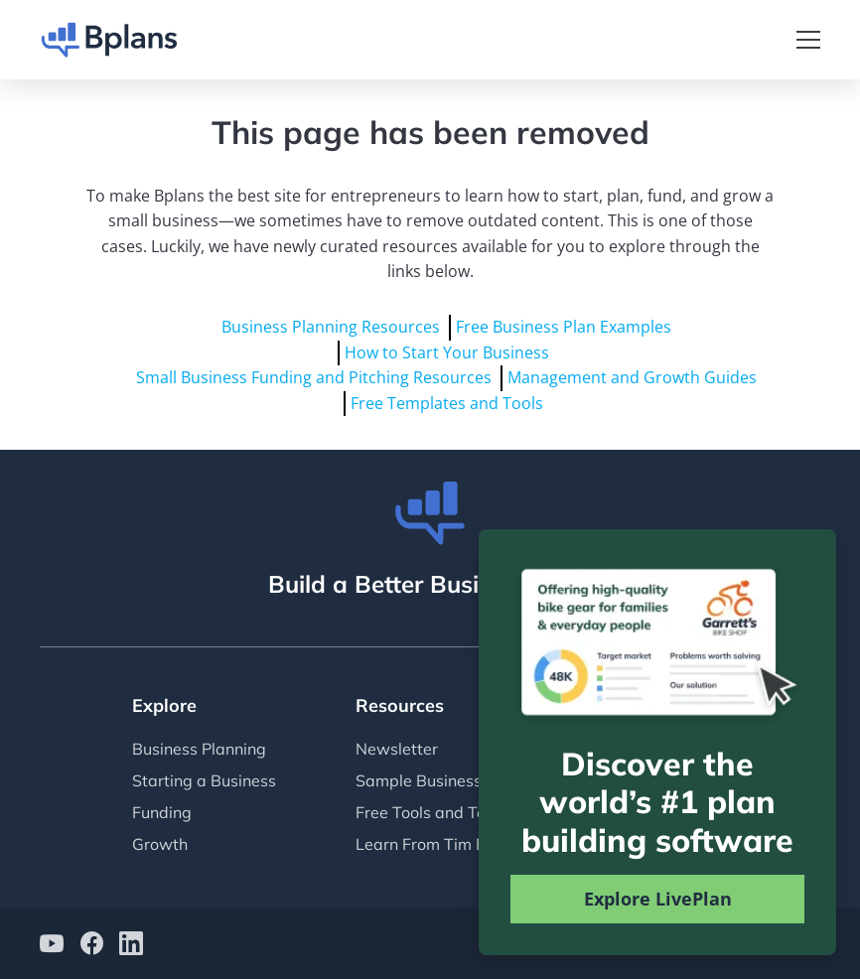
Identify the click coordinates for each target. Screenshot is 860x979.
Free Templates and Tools (447, 403)
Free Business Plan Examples (563, 327)
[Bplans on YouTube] (52, 945)
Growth (160, 844)
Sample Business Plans (441, 780)
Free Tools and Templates (451, 812)
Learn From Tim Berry (436, 844)
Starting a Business (204, 780)
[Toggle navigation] (808, 40)
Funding (162, 812)
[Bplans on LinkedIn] (131, 945)
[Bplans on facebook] (91, 945)
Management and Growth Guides (632, 377)
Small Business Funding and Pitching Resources (314, 377)
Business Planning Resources (330, 327)
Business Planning (199, 749)
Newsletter (397, 749)
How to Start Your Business (447, 352)
